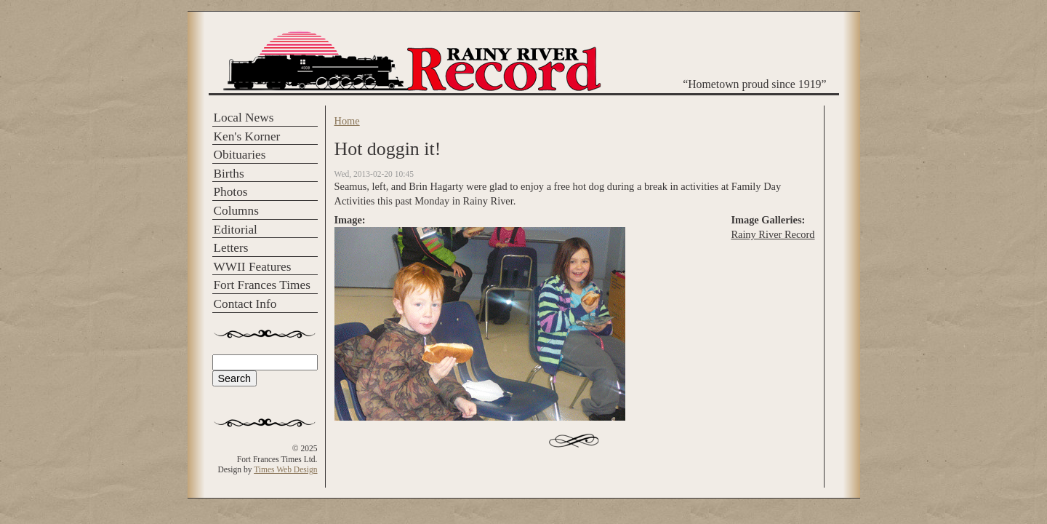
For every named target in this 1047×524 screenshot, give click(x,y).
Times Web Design (285, 469)
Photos (231, 192)
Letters (231, 248)
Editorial (235, 230)
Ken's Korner (247, 136)
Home (347, 121)
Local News (244, 117)
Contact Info (245, 304)
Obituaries (240, 155)
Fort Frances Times (262, 285)
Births (229, 173)
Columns (236, 211)
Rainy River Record (772, 234)
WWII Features (253, 267)
